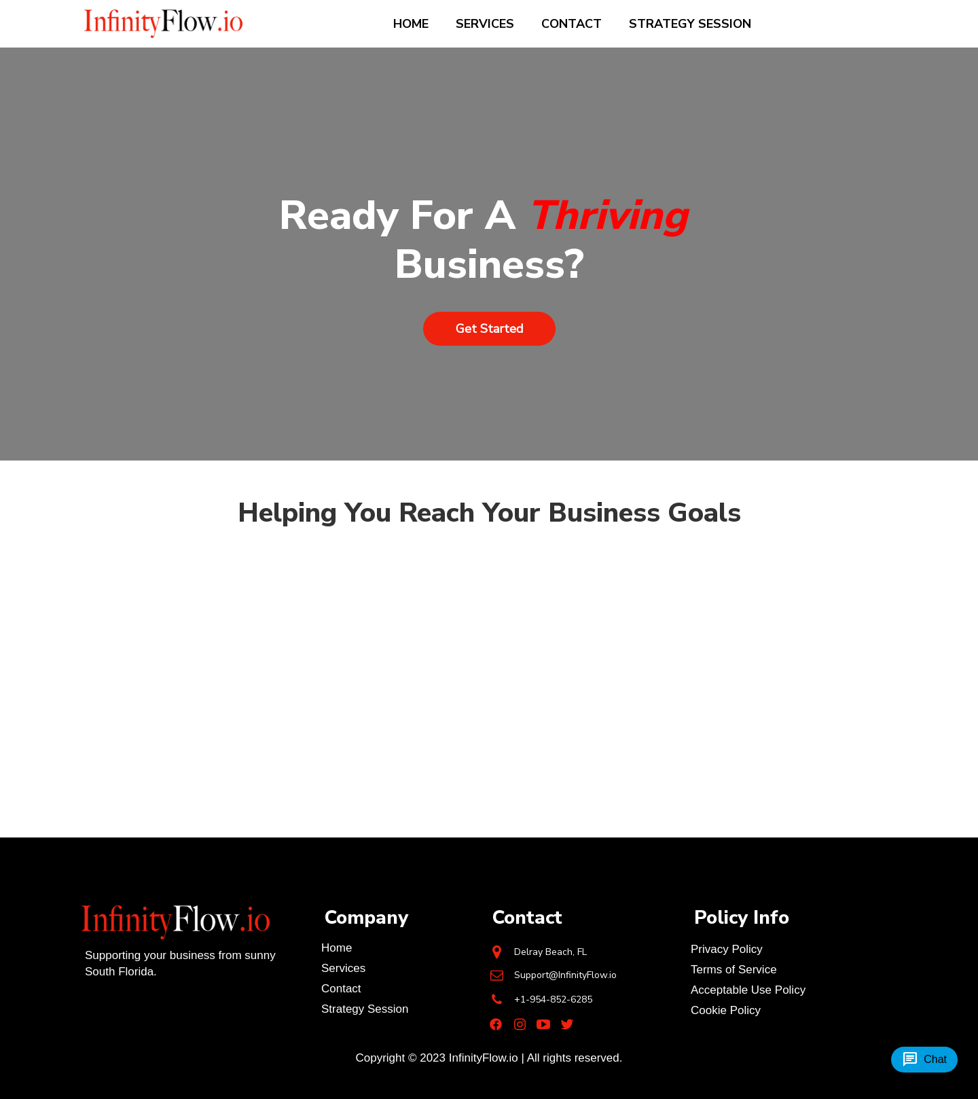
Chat (924, 1059)
